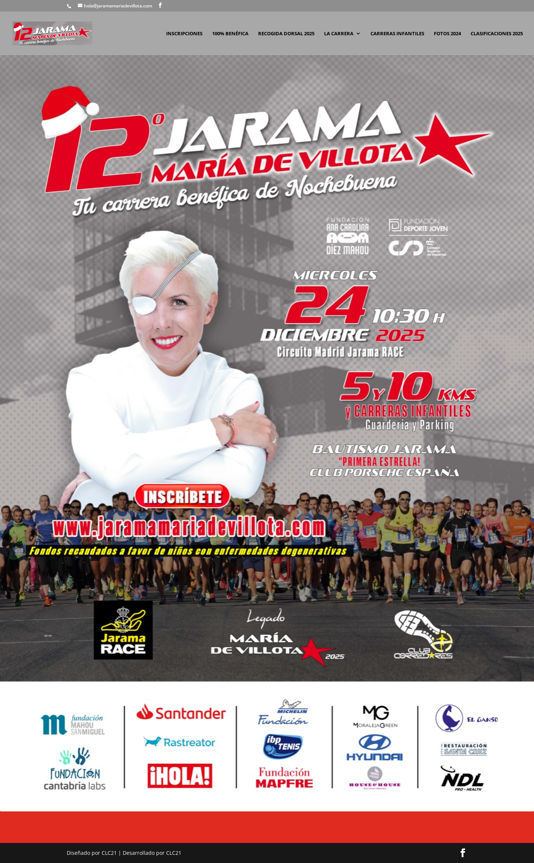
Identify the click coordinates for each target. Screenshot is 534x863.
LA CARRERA (338, 34)
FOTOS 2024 (447, 34)
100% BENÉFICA (230, 34)
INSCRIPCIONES (184, 34)
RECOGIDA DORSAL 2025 (286, 34)
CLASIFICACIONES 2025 (497, 34)
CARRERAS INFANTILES (397, 34)
